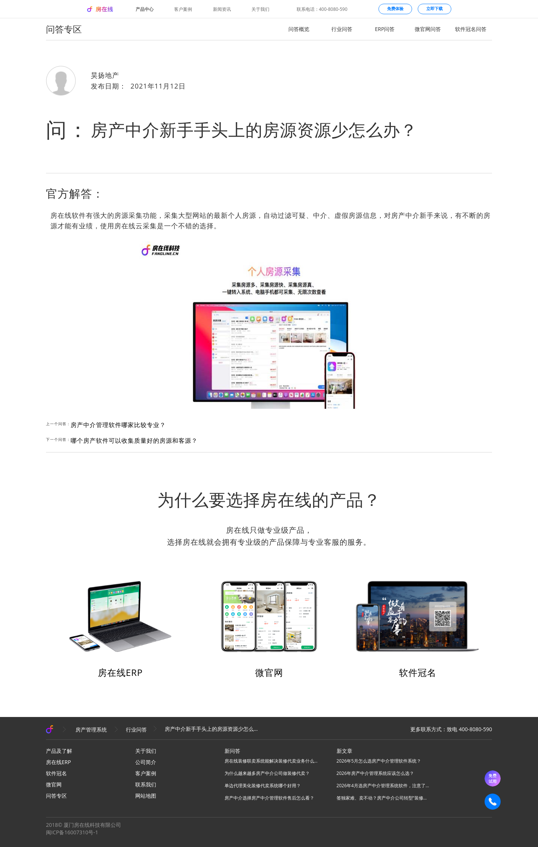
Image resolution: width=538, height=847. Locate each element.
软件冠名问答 (470, 29)
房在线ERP (120, 672)
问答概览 (298, 29)
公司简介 (145, 762)
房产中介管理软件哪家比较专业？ (118, 425)
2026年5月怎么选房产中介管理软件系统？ (379, 761)
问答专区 (56, 795)
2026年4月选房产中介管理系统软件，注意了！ (383, 785)
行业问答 (341, 29)
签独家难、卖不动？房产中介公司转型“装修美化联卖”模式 (383, 798)
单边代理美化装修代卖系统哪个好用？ (263, 785)
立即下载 (434, 8)
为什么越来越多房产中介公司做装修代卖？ (267, 773)
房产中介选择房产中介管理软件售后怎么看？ (269, 798)
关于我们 (260, 9)
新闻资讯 (222, 9)
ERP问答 (385, 29)
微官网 (269, 672)
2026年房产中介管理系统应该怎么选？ (375, 773)
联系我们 (145, 784)
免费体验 (395, 8)
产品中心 (145, 9)
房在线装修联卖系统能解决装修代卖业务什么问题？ (271, 761)
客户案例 (183, 9)
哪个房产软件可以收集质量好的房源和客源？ (134, 440)
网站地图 (145, 795)
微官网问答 (428, 29)
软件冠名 (417, 672)
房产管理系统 (91, 729)
